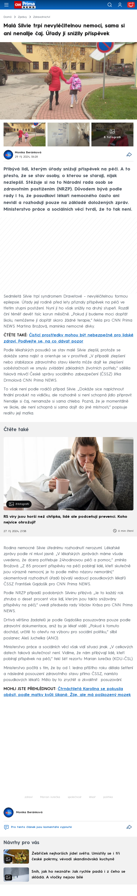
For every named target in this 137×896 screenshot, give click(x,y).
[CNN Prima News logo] (25, 5)
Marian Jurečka (50, 797)
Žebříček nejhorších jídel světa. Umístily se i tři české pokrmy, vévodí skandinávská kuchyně (76, 856)
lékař (92, 797)
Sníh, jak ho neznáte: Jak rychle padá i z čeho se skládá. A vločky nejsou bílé (78, 874)
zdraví (28, 797)
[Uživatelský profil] (120, 5)
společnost (74, 797)
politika (108, 797)
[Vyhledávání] (110, 5)
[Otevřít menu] (6, 5)
